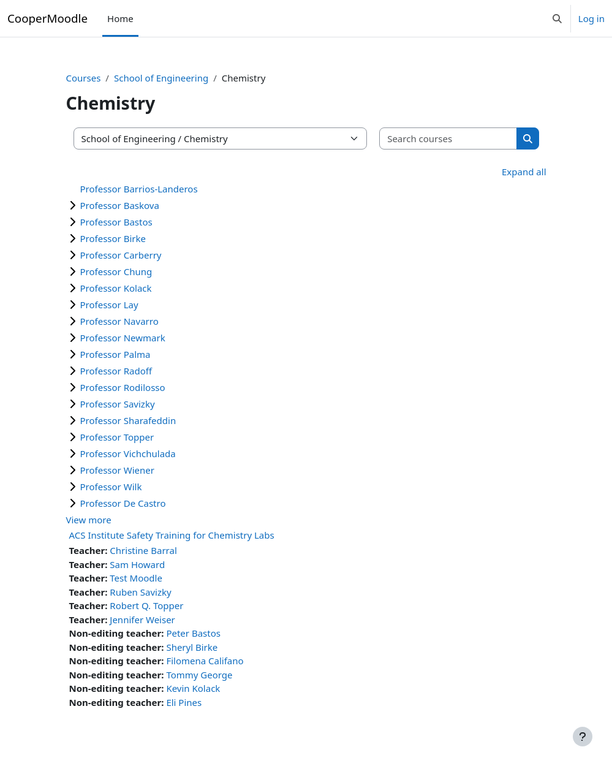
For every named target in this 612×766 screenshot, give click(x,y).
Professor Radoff (116, 371)
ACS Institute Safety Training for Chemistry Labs (171, 535)
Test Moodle (136, 578)
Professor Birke (113, 238)
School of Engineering (161, 78)
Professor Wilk (111, 486)
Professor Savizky (117, 404)
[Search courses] (448, 138)
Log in (591, 18)
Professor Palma (115, 354)
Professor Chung (116, 271)
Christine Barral (143, 550)
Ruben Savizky (140, 592)
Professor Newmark (122, 338)
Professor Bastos (116, 222)
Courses (83, 78)
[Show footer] (582, 736)
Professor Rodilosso (122, 387)
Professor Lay (109, 304)
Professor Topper (117, 437)
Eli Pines (184, 702)
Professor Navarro (119, 321)
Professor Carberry (121, 255)
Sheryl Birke (191, 647)
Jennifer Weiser (142, 619)
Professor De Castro (123, 503)
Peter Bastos (193, 633)
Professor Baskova (119, 205)
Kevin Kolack (193, 688)
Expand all (524, 171)
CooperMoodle (47, 18)
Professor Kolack (116, 288)
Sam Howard (137, 564)
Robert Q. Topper (146, 605)
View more (88, 520)
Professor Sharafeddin (128, 420)
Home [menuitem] (120, 18)
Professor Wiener (117, 470)
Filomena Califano (204, 660)
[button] (557, 18)
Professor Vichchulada (128, 453)
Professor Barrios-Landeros (139, 189)
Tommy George (199, 675)
